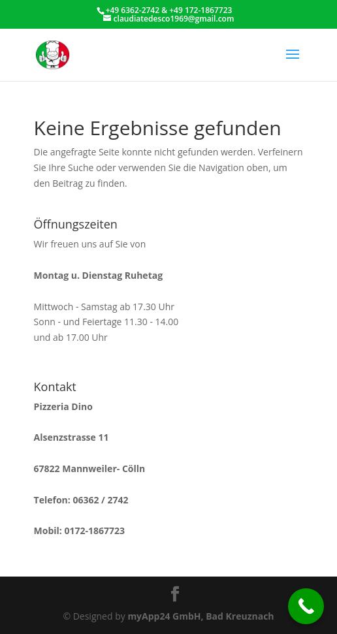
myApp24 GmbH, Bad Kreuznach (200, 616)
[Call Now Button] (306, 606)
